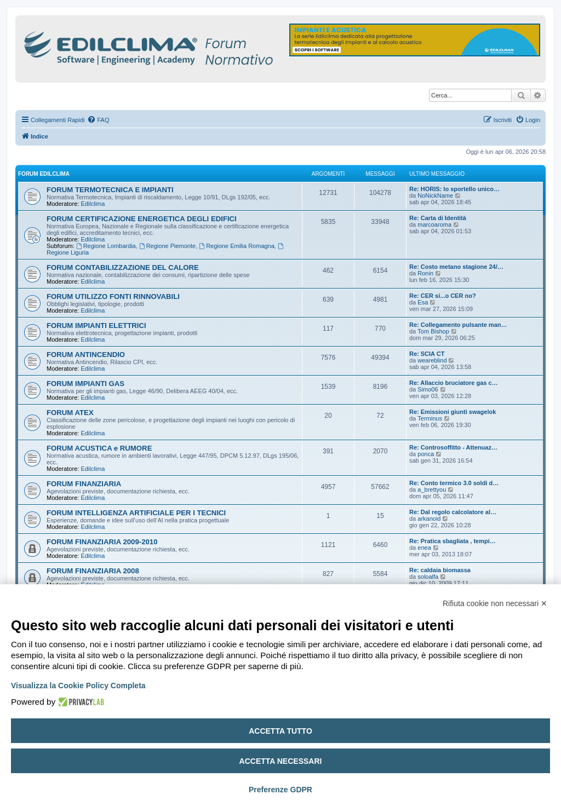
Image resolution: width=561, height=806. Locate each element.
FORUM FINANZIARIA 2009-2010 (102, 542)
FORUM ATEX (70, 412)
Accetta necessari (280, 761)
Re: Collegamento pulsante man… (458, 324)
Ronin (425, 273)
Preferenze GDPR (280, 789)
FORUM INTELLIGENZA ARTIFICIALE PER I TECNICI (136, 513)
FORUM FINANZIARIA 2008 (93, 571)
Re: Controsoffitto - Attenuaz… (453, 447)
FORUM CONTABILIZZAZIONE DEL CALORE (123, 267)
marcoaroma (434, 224)
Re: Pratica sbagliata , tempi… (452, 541)
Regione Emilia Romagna (236, 246)
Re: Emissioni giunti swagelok (452, 411)
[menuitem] (98, 119)
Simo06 (427, 389)
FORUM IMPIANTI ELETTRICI (96, 325)
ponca (425, 454)
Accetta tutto (280, 731)
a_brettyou (431, 489)
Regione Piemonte (167, 246)
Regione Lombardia (106, 246)
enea (424, 547)
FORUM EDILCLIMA (44, 174)
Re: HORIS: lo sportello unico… (454, 189)
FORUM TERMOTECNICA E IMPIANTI (110, 190)
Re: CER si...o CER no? (442, 295)
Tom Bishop (433, 331)
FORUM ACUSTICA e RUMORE (99, 448)
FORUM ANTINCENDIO (86, 354)
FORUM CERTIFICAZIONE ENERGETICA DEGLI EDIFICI (142, 219)
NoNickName (435, 195)
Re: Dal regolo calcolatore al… (452, 512)
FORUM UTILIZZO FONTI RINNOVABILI (113, 296)
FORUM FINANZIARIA (84, 484)
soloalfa (427, 576)
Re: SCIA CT (426, 353)
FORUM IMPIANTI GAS (85, 383)
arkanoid (428, 518)
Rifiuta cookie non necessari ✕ (495, 603)
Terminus (429, 418)
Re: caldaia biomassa (440, 570)
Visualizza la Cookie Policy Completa (78, 685)
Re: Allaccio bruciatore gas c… (453, 382)
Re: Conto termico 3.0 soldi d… (454, 483)
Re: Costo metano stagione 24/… (456, 266)
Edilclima (93, 203)
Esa (422, 302)
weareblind (431, 360)
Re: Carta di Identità (437, 218)
